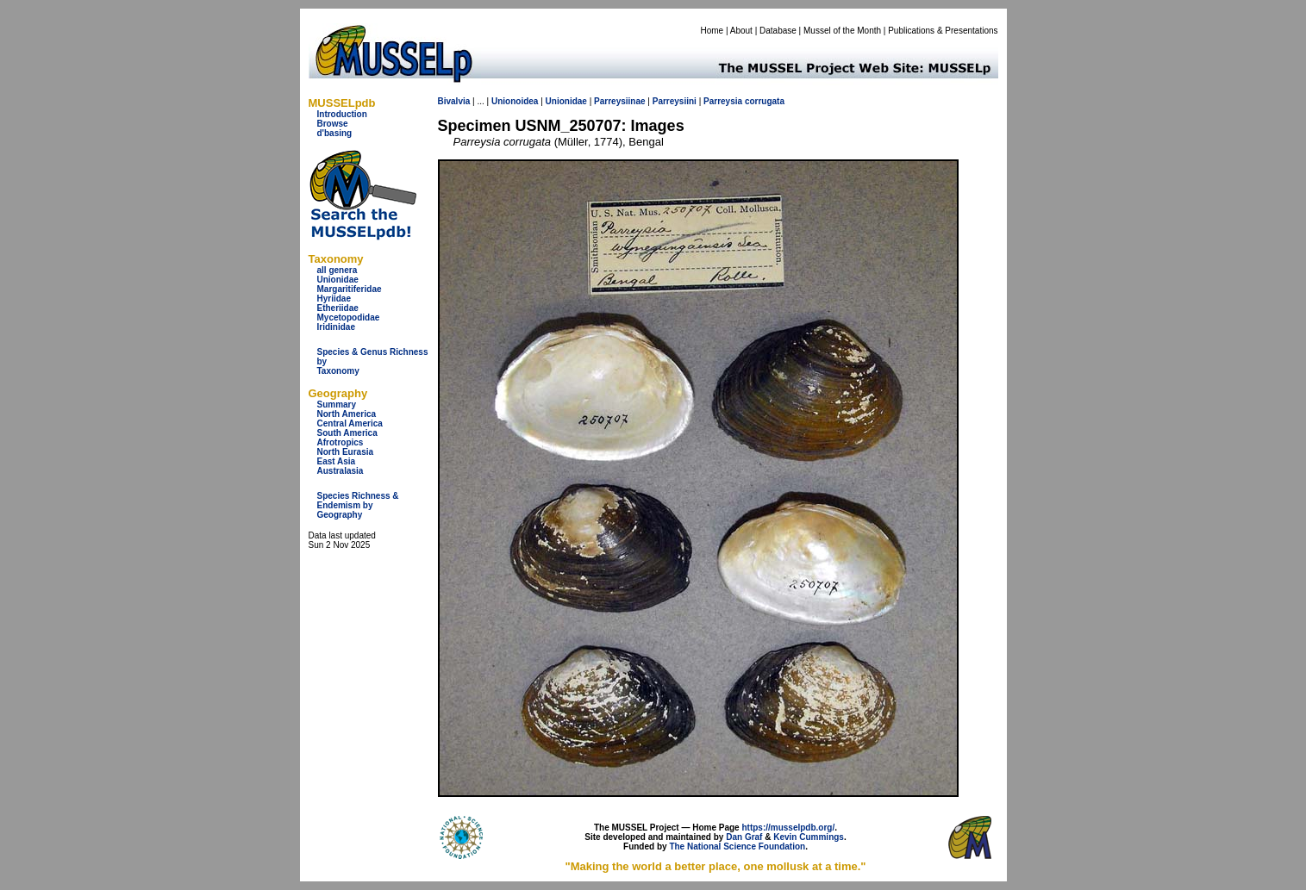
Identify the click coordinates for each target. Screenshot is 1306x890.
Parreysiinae (620, 101)
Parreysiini (675, 101)
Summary (337, 404)
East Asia (336, 461)
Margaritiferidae (349, 289)
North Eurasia (345, 452)
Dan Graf (744, 837)
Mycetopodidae (348, 317)
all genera (337, 270)
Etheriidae (338, 308)
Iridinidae (336, 327)
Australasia (340, 471)
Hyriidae (334, 298)
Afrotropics (340, 442)
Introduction (342, 114)
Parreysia (722, 101)
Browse (332, 123)
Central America (350, 423)
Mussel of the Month (842, 30)
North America (347, 414)
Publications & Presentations (942, 30)
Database (778, 30)
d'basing (335, 133)
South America (347, 433)
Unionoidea (514, 101)
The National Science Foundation (737, 846)
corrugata (764, 101)
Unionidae (338, 279)
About (741, 30)
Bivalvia (454, 101)
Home (711, 30)
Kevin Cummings (808, 837)
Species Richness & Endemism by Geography (358, 505)
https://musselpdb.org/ (787, 827)
